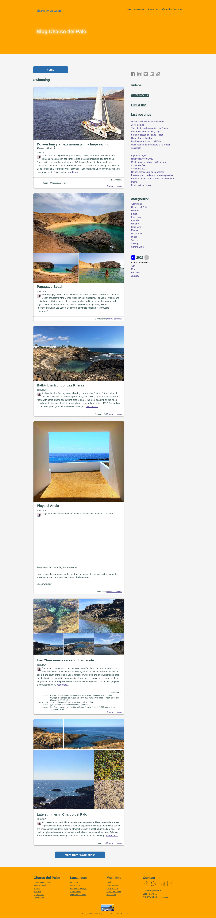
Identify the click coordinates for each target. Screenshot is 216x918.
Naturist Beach (40, 886)
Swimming (136, 227)
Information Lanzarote (171, 9)
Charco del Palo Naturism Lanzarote (122, 914)
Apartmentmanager (78, 889)
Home (128, 9)
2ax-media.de (112, 889)
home (50, 69)
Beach (134, 214)
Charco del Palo (139, 207)
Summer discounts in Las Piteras (147, 135)
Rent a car (153, 9)
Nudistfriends (75, 892)
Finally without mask (141, 185)
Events (134, 230)
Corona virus (137, 247)
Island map (75, 886)
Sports (134, 240)
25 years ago (137, 125)
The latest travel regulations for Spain (149, 128)
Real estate (111, 895)
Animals (135, 220)
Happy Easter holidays (142, 138)
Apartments (139, 9)
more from (80, 855)
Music (134, 237)
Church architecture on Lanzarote (147, 172)
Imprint (109, 883)
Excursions (136, 217)
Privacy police (112, 886)
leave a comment (114, 186)
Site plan (37, 892)
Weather (135, 224)
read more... (74, 172)
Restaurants (137, 233)
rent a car (138, 105)
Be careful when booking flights (146, 131)
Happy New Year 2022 (142, 159)
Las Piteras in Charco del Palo (146, 141)
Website (135, 210)
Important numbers (78, 895)
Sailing (134, 243)
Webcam (74, 883)
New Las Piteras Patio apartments (147, 121)
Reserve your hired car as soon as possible (152, 175)
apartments (140, 95)
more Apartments (113, 892)
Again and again (139, 155)
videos (136, 85)
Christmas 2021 (139, 169)
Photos (37, 889)
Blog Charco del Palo (43, 883)
